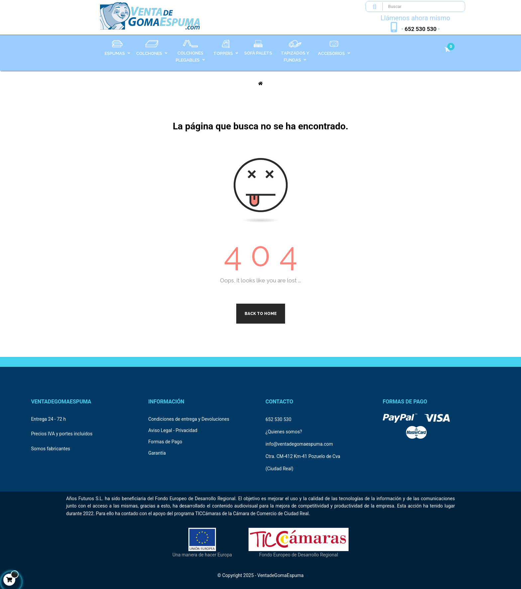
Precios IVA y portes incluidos (61, 433)
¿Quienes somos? (283, 431)
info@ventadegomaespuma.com (299, 444)
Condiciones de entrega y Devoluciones (188, 419)
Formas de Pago (165, 441)
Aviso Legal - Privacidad (172, 430)
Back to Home (261, 313)
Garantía (157, 453)
